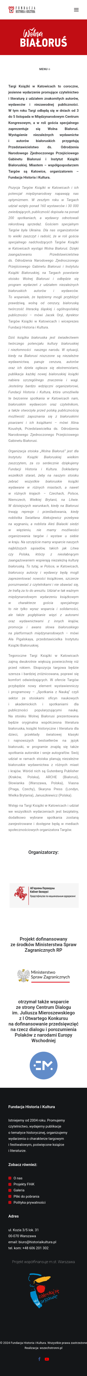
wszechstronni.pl (51, 1348)
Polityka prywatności (30, 1202)
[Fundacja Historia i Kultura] (21, 9)
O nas (18, 1178)
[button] (76, 9)
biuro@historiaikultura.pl (37, 1242)
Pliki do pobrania (26, 1196)
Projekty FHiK (24, 1184)
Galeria (19, 1190)
